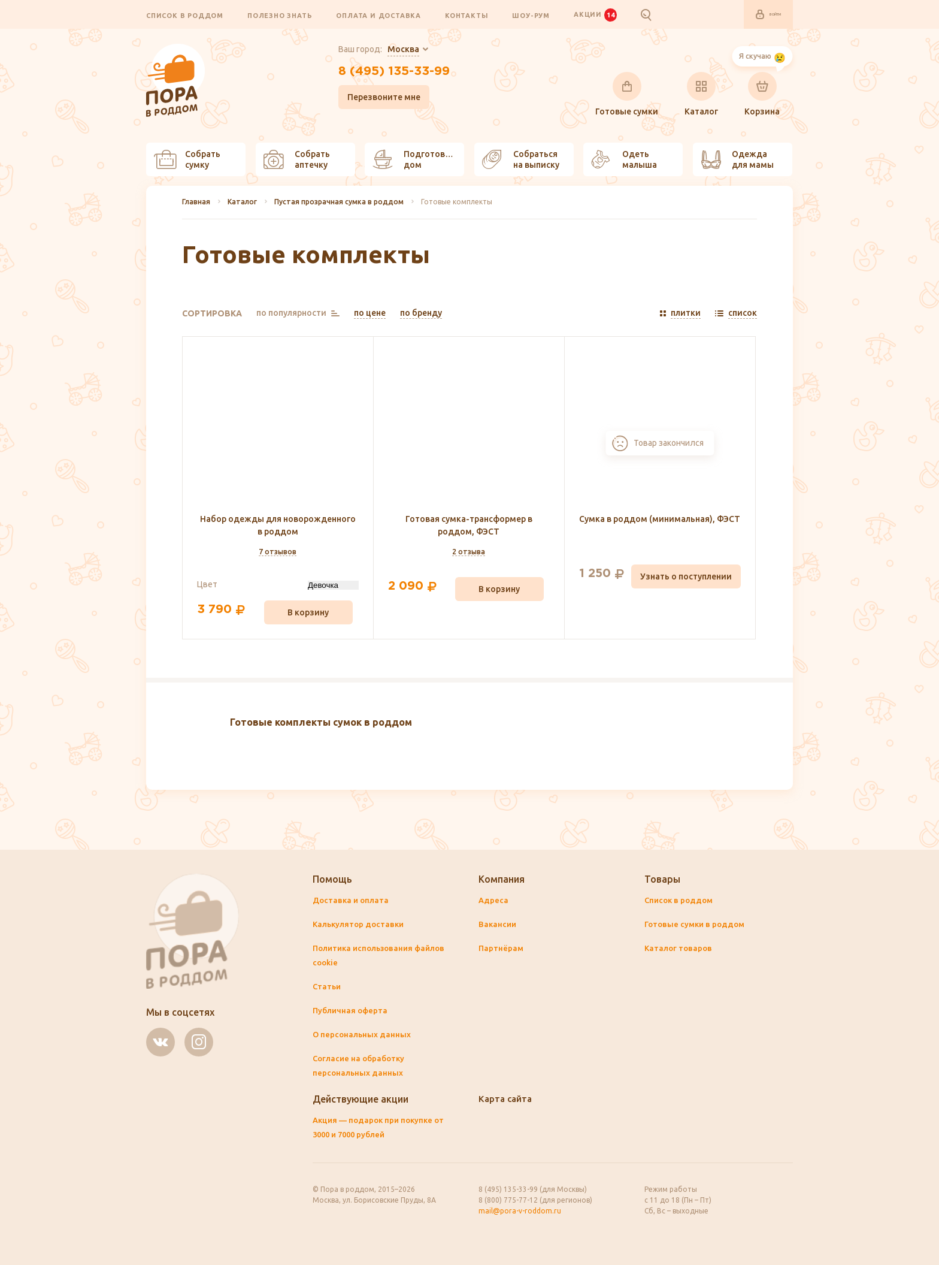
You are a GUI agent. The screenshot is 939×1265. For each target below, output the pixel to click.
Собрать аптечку (296, 160)
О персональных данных (363, 1035)
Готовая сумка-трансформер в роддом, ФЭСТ (468, 526)
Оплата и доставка (378, 15)
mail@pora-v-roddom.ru (519, 1211)
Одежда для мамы (737, 160)
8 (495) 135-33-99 (394, 73)
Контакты (466, 15)
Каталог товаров (679, 948)
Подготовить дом (416, 160)
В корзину (308, 613)
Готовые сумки (626, 95)
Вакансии (498, 924)
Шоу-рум (531, 15)
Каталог (701, 95)
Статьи (328, 987)
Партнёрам (501, 948)
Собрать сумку (187, 160)
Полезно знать (279, 15)
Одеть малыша (624, 160)
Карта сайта (506, 1099)
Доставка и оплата (352, 900)
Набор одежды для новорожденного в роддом (278, 526)
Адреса (493, 900)
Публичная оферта (351, 1011)
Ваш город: (370, 50)
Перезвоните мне (375, 101)
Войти (760, 15)
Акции (595, 15)
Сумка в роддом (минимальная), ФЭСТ (659, 519)
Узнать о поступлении (686, 577)
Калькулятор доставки (360, 924)
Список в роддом (184, 15)
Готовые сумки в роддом (697, 924)
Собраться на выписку (520, 160)
